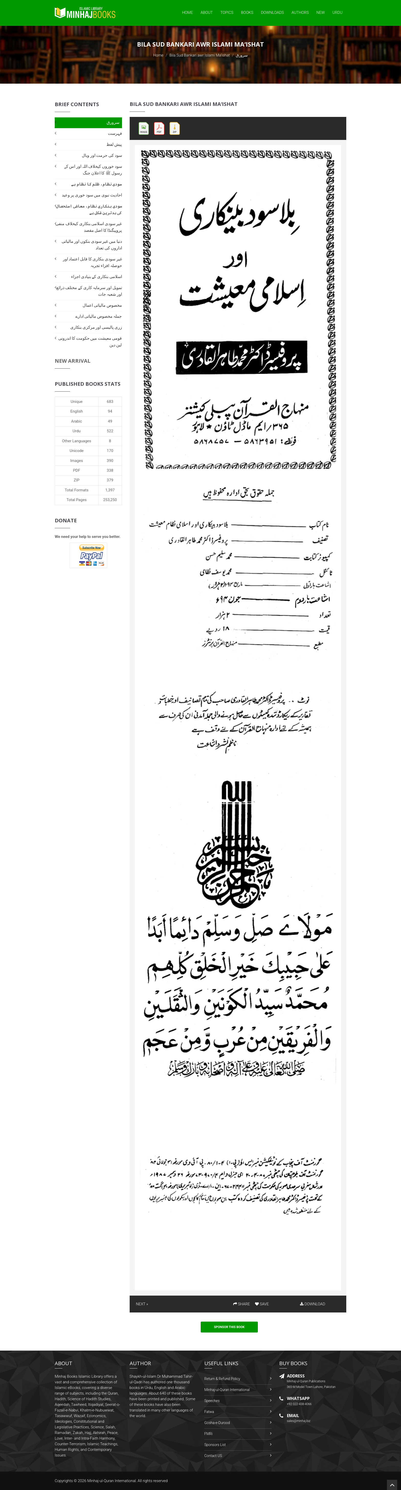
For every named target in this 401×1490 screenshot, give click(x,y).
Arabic (76, 421)
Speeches (212, 1401)
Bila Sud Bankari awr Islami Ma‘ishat (199, 55)
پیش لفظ (114, 144)
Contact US (213, 1456)
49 (110, 421)
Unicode (76, 450)
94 (110, 411)
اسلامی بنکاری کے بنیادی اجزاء (96, 276)
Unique (76, 401)
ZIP (77, 480)
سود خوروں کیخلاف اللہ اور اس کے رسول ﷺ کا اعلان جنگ (93, 169)
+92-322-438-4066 (299, 1404)
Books (247, 12)
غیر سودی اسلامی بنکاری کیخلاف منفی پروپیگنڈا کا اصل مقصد (88, 227)
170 (110, 450)
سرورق (113, 122)
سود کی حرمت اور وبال (102, 155)
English (76, 411)
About (207, 12)
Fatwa (209, 1412)
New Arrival (73, 360)
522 (110, 431)
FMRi (208, 1434)
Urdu (337, 12)
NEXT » (142, 1304)
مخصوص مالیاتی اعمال (102, 305)
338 (110, 470)
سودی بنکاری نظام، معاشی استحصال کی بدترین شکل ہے (89, 209)
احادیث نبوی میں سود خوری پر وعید (92, 195)
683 (110, 401)
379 (110, 480)
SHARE (241, 1304)
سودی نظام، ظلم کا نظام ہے (96, 184)
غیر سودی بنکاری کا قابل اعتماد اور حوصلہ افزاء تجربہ (92, 262)
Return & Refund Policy (222, 1379)
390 (110, 460)
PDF (76, 470)
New (320, 12)
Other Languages (76, 441)
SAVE (262, 1304)
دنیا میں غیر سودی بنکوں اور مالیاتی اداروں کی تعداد (92, 244)
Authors (300, 12)
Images (76, 460)
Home (187, 12)
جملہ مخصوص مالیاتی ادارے (98, 316)
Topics (226, 12)
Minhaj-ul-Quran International (227, 1390)
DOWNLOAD (312, 1304)
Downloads (272, 12)
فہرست (115, 133)
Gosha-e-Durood (217, 1423)
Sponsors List (215, 1445)
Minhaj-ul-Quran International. (112, 1480)
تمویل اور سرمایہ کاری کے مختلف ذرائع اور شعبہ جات (89, 291)
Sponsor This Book (229, 1327)
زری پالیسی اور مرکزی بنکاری (96, 327)
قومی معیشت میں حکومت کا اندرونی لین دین (90, 341)
